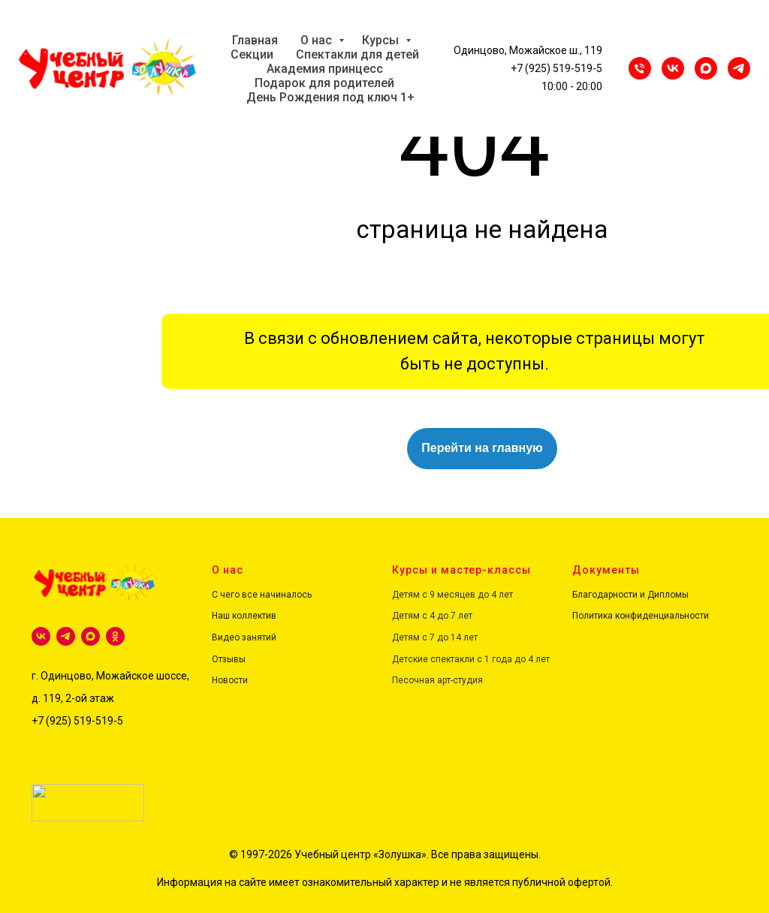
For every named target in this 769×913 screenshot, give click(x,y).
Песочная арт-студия (437, 680)
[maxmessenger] (706, 68)
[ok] (115, 636)
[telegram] (65, 636)
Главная (255, 40)
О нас (317, 40)
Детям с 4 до (420, 615)
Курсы (382, 40)
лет (464, 615)
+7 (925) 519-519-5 (556, 68)
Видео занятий (244, 637)
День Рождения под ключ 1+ (330, 97)
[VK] (673, 68)
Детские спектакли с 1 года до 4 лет (471, 659)
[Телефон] (640, 68)
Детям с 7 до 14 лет (435, 637)
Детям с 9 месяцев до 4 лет (452, 594)
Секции (252, 54)
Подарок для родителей (324, 83)
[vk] (41, 636)
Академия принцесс (325, 69)
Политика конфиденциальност (638, 615)
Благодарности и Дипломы (630, 594)
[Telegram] (739, 68)
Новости (230, 680)
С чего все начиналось (262, 594)
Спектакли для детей (357, 54)
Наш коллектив (244, 615)
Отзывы (229, 659)
